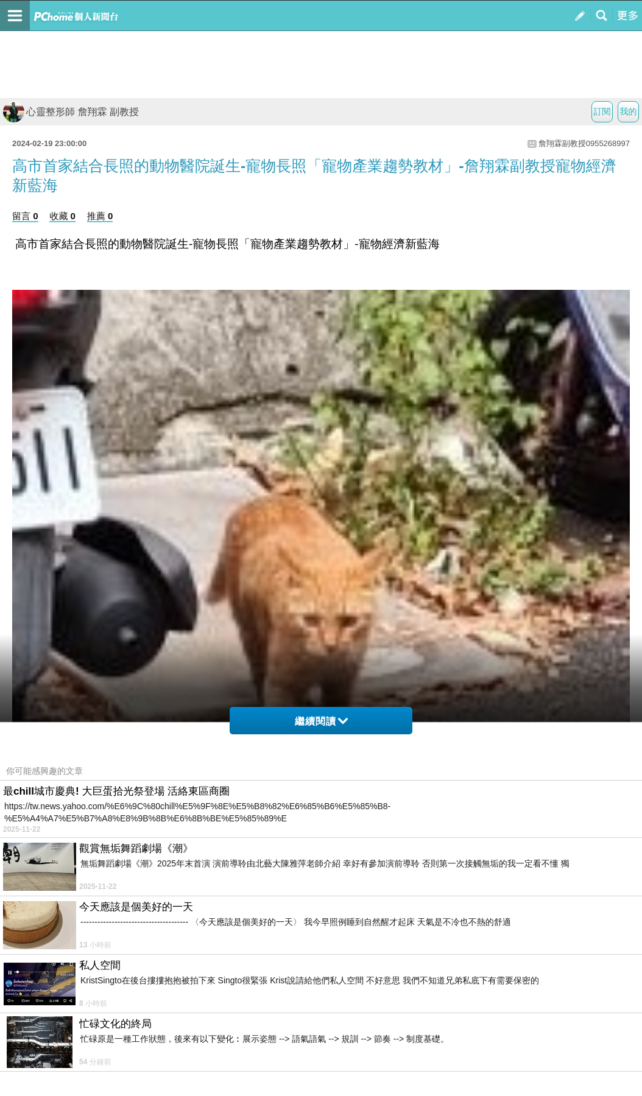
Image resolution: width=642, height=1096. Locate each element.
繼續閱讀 (321, 721)
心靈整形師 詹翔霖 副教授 (71, 111)
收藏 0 (62, 216)
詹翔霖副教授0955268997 (584, 143)
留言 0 (25, 216)
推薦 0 (100, 216)
